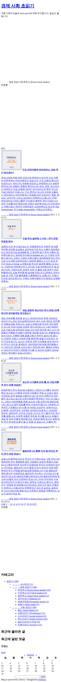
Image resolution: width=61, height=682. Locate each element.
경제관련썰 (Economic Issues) (33, 601)
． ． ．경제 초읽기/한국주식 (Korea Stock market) (25, 214)
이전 (34, 504)
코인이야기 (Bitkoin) (29, 599)
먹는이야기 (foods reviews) (32, 619)
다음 (3, 504)
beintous (42, 679)
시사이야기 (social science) (32, 616)
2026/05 (30, 655)
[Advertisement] (30, 50)
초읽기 (13, 581)
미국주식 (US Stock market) (32, 593)
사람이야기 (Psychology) (31, 613)
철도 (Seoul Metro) (28, 610)
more (3, 652)
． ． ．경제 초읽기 (24, 587)
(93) (30, 115)
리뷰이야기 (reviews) (30, 625)
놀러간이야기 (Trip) (29, 622)
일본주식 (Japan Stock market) (33, 596)
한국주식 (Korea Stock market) (34, 590)
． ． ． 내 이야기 (22, 584)
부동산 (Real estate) (28, 604)
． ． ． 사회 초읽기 (24, 607)
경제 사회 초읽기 (17, 5)
